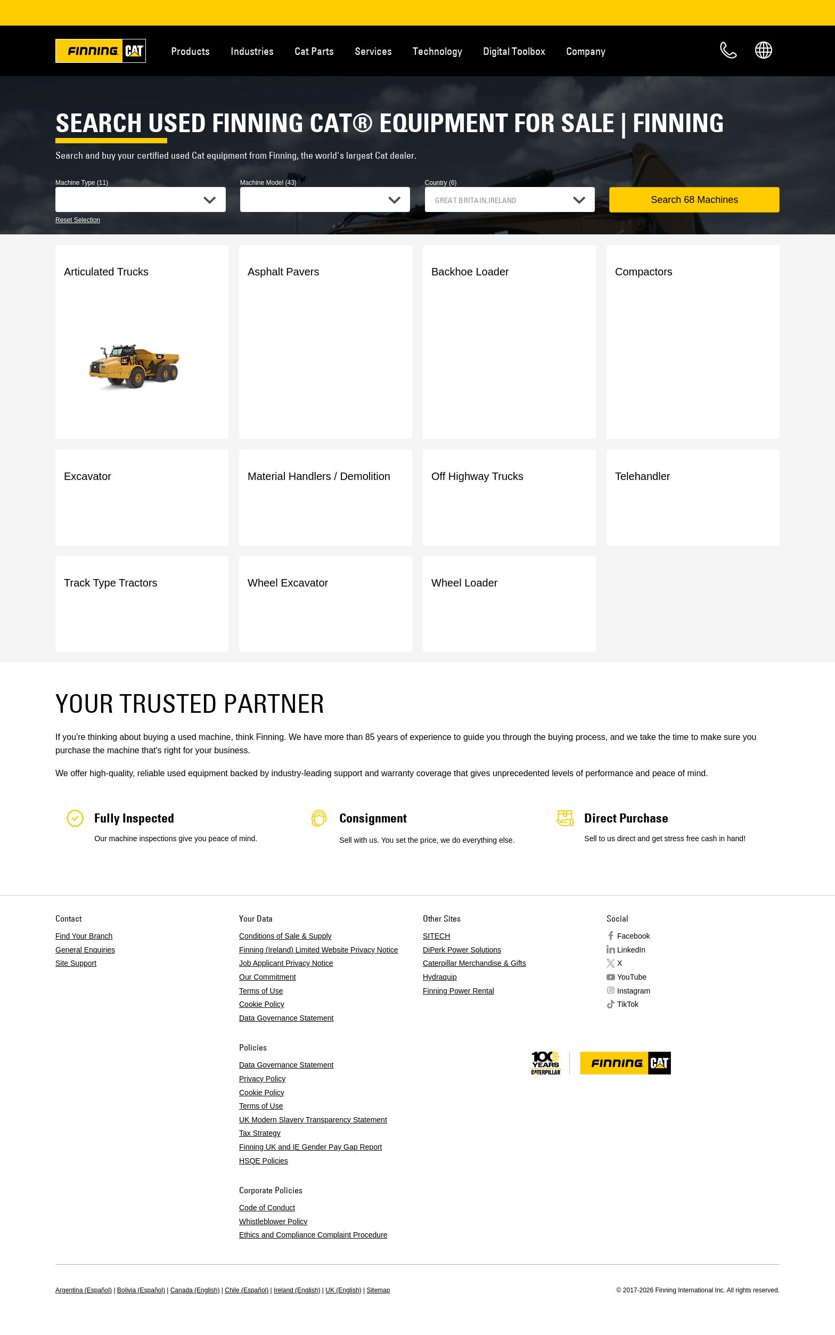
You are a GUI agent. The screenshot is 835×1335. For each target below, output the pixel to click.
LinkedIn (631, 950)
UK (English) (343, 1290)
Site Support (75, 963)
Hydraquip (440, 977)
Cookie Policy (261, 1004)
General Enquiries (85, 950)
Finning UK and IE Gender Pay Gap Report (310, 1147)
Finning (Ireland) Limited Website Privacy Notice (318, 950)
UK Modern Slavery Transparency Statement (313, 1120)
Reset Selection (77, 220)
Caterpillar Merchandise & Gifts (474, 963)
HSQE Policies (263, 1161)
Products (190, 51)
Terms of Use (261, 991)
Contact (728, 50)
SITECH (436, 936)
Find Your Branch (83, 936)
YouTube (631, 977)
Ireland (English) (297, 1290)
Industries (252, 51)
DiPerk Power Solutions (462, 950)
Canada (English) (195, 1290)
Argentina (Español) (83, 1290)
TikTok (627, 1004)
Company (585, 51)
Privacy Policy (262, 1078)
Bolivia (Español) (141, 1290)
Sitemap (378, 1290)
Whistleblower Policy (273, 1221)
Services (373, 51)
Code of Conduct (267, 1207)
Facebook (633, 936)
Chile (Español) (246, 1290)
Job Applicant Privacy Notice (286, 963)
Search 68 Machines (694, 199)
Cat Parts (314, 51)
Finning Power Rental (458, 991)
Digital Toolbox (514, 51)
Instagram (633, 991)
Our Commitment (267, 977)
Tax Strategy (260, 1133)
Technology (437, 51)
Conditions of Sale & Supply (285, 936)
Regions (763, 50)
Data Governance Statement (286, 1018)
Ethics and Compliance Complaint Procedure (313, 1235)
